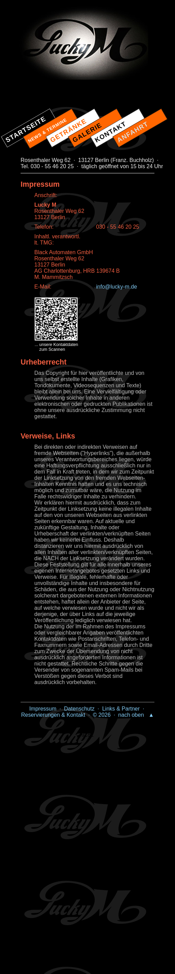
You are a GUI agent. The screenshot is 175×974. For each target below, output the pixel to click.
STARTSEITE (25, 129)
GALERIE (87, 132)
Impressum (42, 709)
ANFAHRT (133, 132)
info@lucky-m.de (116, 287)
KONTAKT (111, 132)
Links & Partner (121, 709)
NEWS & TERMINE (47, 130)
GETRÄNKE (68, 130)
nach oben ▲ (136, 715)
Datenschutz (79, 709)
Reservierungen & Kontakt (53, 715)
